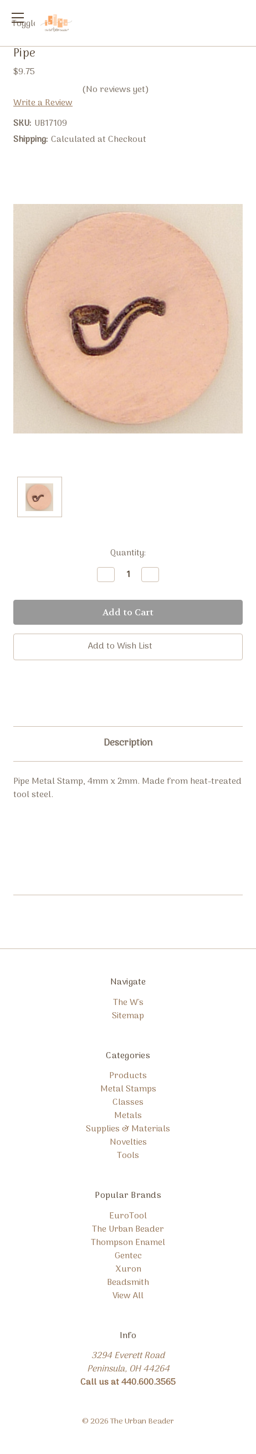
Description (128, 743)
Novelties (128, 1142)
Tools (128, 1156)
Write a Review (43, 103)
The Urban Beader (128, 1229)
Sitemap (128, 1016)
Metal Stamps (128, 1089)
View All (128, 1296)
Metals (128, 1116)
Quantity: (128, 553)
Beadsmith (128, 1283)
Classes (128, 1102)
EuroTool (128, 1216)
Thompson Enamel (128, 1243)
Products (128, 1076)
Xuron (128, 1269)
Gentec (128, 1256)
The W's (128, 1003)
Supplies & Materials (128, 1129)
